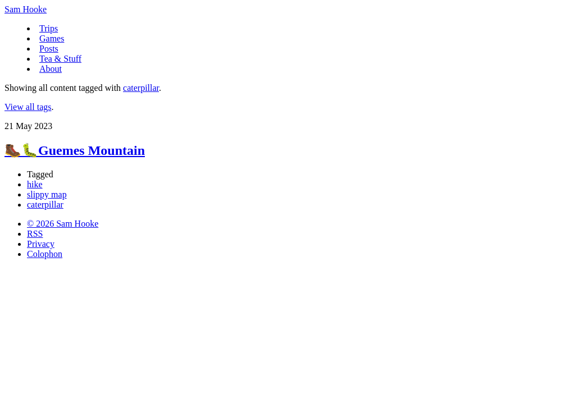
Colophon (44, 254)
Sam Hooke (25, 9)
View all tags (27, 107)
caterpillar (141, 88)
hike (35, 184)
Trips (48, 28)
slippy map (47, 194)
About (50, 69)
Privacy (40, 244)
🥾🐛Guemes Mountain (74, 150)
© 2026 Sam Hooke (62, 223)
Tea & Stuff (60, 58)
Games (51, 38)
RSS (35, 233)
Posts (48, 48)
